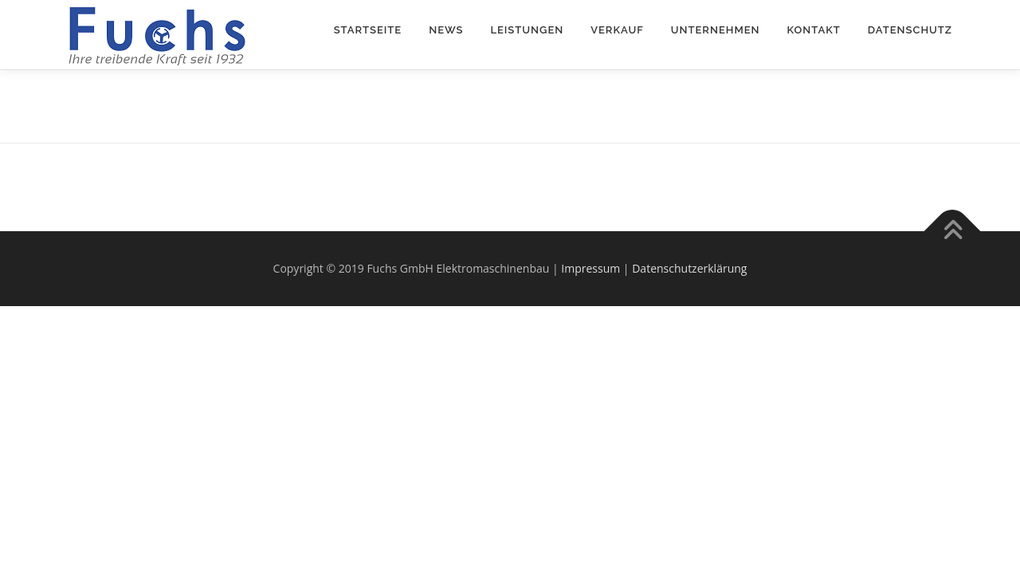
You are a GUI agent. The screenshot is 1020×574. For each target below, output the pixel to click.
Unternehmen (715, 30)
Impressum (590, 268)
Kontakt (814, 30)
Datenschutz (910, 30)
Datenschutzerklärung (689, 268)
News (446, 30)
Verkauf (617, 30)
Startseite (368, 30)
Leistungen (526, 30)
